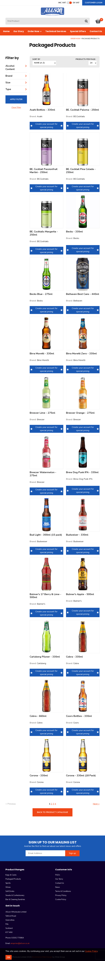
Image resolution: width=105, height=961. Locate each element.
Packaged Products (13, 879)
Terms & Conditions (63, 891)
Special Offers (78, 31)
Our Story (18, 31)
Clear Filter (16, 107)
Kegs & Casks (11, 875)
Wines (8, 887)
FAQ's (57, 875)
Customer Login (93, 2)
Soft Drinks (9, 891)
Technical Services (55, 31)
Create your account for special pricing (46, 125)
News (57, 887)
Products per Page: (86, 59)
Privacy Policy (60, 895)
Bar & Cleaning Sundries (15, 899)
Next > (96, 803)
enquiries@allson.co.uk (20, 943)
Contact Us (96, 31)
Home (6, 31)
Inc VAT (62, 3)
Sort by (36, 59)
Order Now (35, 31)
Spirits (8, 883)
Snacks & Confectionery (14, 895)
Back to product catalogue (52, 812)
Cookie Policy (60, 899)
